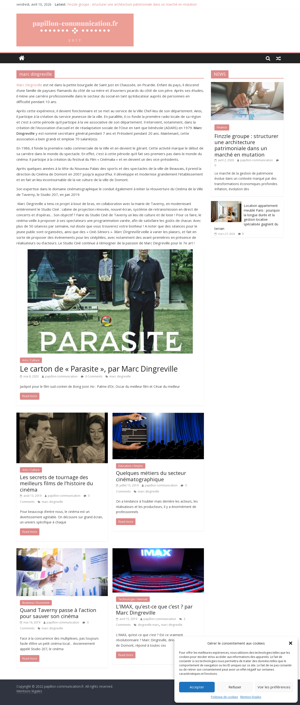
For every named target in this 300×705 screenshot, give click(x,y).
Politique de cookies (224, 697)
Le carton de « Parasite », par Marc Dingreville (99, 369)
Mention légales (250, 697)
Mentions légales (29, 691)
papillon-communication (61, 376)
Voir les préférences (274, 687)
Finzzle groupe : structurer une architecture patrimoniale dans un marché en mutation (132, 4)
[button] (290, 643)
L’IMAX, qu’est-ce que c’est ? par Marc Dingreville (154, 609)
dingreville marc (148, 625)
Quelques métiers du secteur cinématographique (151, 475)
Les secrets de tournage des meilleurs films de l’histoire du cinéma (56, 483)
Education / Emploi (130, 466)
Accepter (197, 687)
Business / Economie (35, 603)
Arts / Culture (31, 360)
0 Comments (91, 376)
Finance (222, 127)
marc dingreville (120, 376)
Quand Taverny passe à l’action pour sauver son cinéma (58, 612)
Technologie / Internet (132, 599)
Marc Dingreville (29, 84)
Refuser (235, 687)
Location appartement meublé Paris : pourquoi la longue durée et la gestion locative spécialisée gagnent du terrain (247, 217)
